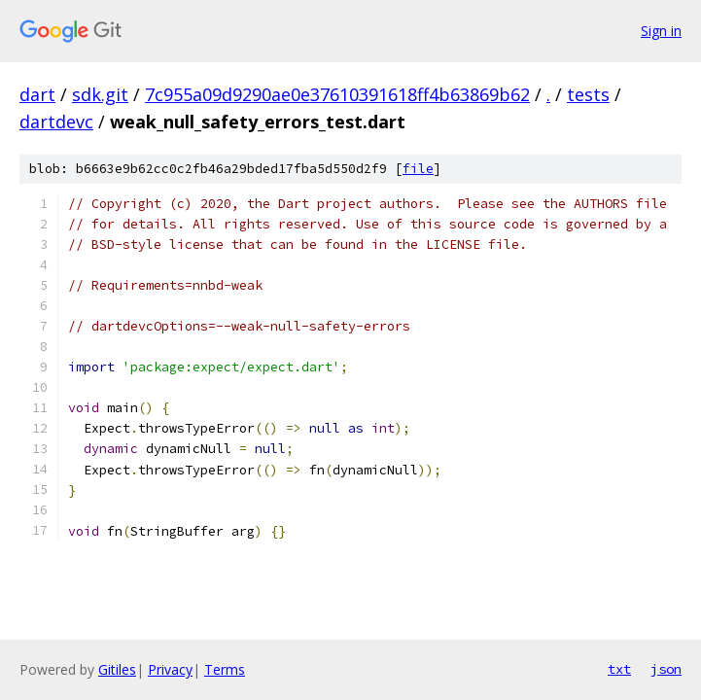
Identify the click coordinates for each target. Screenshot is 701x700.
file (418, 168)
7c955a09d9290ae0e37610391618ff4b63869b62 (337, 94)
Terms (224, 669)
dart (37, 94)
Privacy (170, 669)
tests (588, 94)
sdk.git (100, 94)
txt (619, 669)
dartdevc (56, 121)
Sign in (661, 30)
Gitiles (117, 669)
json (666, 669)
